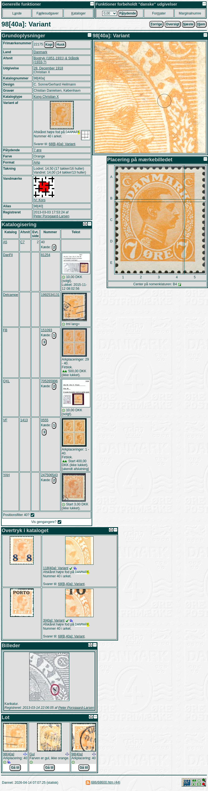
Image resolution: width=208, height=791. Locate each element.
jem (201, 24)
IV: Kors (39, 201)
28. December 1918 (48, 68)
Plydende (127, 13)
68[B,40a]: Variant (62, 145)
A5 (5, 243)
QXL (6, 382)
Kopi (49, 45)
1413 (24, 421)
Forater (159, 13)
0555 (44, 421)
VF (5, 421)
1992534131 (50, 295)
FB (5, 331)
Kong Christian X (46, 97)
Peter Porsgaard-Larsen (51, 217)
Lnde (16, 13)
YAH (6, 476)
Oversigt (173, 24)
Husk (61, 45)
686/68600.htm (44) (105, 784)
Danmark (40, 52)
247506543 (49, 476)
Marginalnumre (190, 13)
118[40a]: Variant (55, 569)
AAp (37, 163)
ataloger (78, 13)
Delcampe (10, 295)
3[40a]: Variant (53, 622)
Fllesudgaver (47, 13)
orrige (156, 24)
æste (188, 24)
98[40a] (8, 756)
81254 (45, 255)
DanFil (8, 255)
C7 (22, 243)
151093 (46, 331)
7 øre (37, 151)
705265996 (49, 382)
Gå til (15, 769)
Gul (32, 756)
